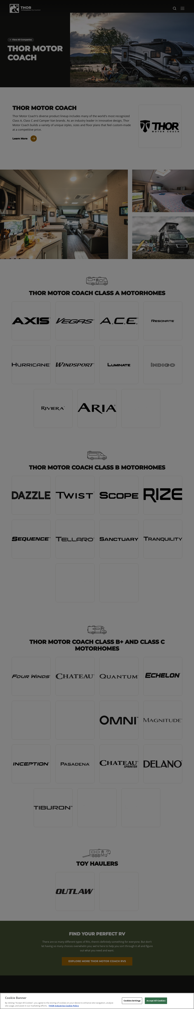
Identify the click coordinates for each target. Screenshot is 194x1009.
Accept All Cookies (156, 1000)
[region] (97, 1001)
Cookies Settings (132, 1000)
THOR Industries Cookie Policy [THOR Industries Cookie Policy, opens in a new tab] (64, 1005)
